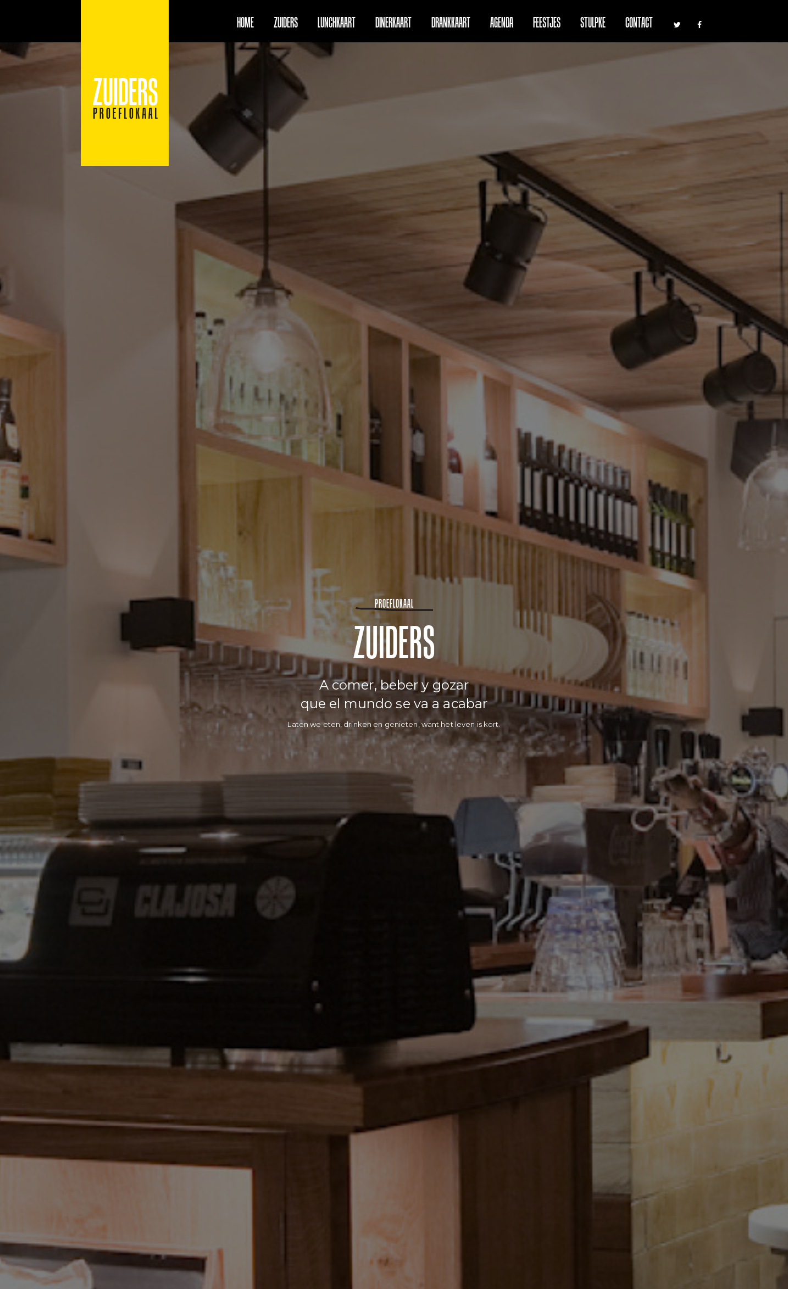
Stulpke (593, 24)
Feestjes (547, 24)
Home (245, 24)
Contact (639, 24)
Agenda (501, 24)
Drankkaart (450, 24)
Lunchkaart (337, 24)
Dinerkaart (393, 24)
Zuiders (286, 24)
